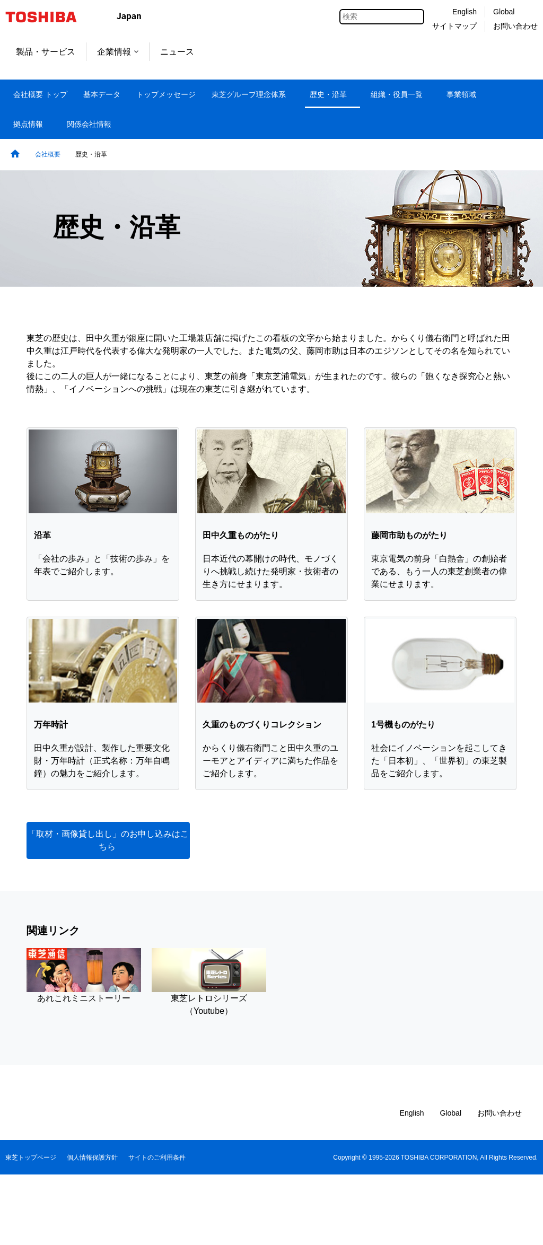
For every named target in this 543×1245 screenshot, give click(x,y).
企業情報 (117, 51)
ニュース (177, 51)
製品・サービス (45, 51)
